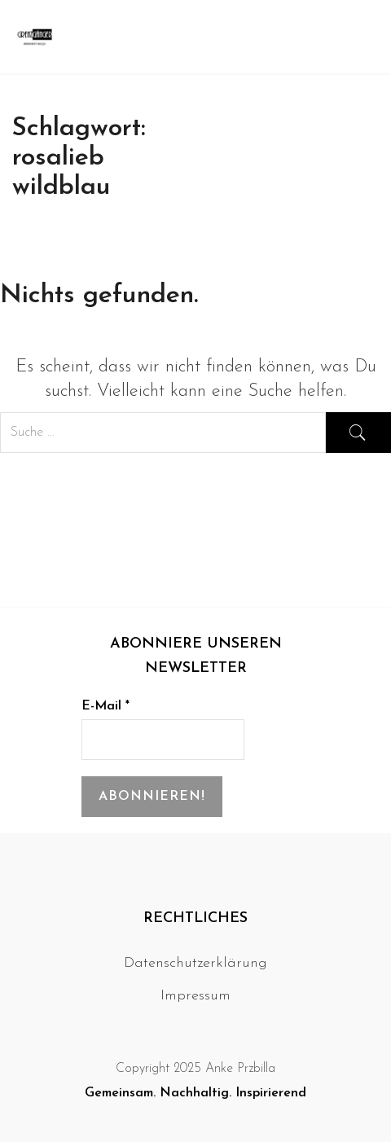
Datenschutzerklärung (195, 963)
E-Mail (105, 706)
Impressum (195, 996)
